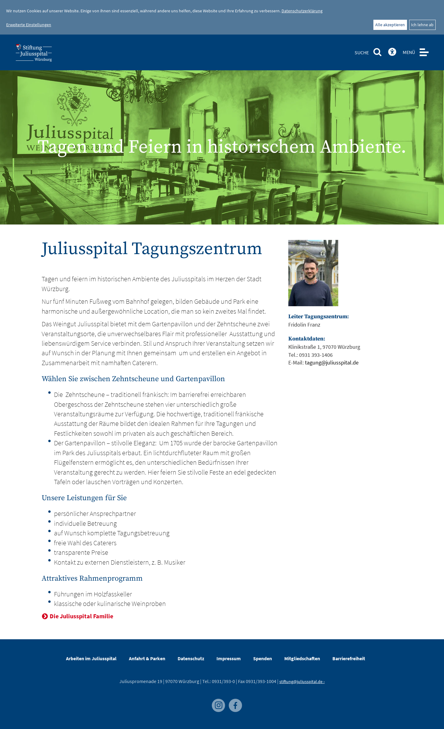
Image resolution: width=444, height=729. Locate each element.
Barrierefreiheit (348, 658)
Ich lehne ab (422, 24)
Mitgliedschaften (302, 658)
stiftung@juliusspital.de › (302, 681)
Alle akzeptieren (390, 24)
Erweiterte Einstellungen (28, 24)
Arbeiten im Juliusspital (91, 658)
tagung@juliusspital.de (332, 362)
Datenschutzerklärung (302, 11)
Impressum (228, 658)
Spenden (262, 658)
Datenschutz (191, 658)
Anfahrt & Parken (147, 658)
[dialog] (222, 17)
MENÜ (409, 52)
